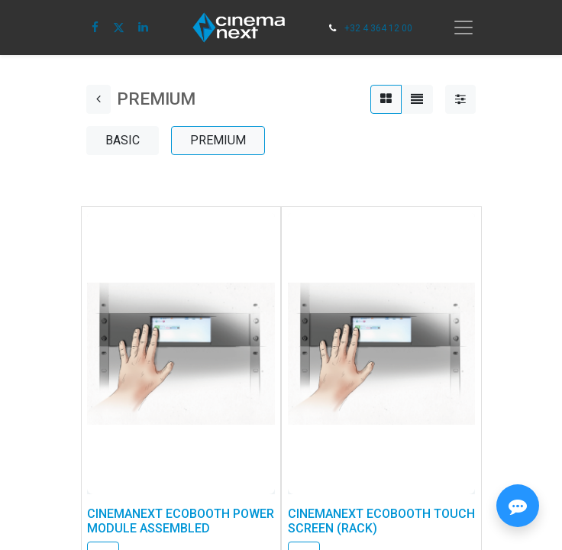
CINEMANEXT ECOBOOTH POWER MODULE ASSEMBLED (180, 520)
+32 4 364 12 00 (378, 28)
